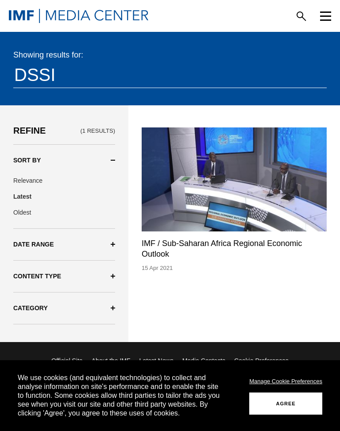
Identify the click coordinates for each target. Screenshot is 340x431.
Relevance (27, 180)
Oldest (22, 212)
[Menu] (325, 16)
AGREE (286, 403)
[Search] (301, 16)
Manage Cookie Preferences (285, 381)
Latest (22, 196)
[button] (64, 160)
